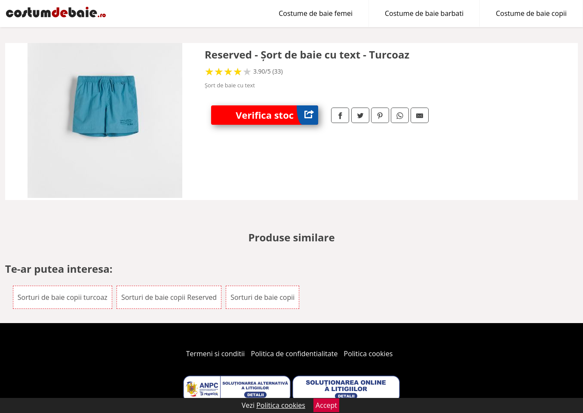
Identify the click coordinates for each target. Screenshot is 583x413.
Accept (326, 405)
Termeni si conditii (215, 353)
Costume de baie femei (316, 13)
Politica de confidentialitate (294, 353)
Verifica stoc (277, 115)
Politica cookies (368, 353)
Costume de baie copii (531, 13)
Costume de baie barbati (424, 13)
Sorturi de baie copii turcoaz (62, 297)
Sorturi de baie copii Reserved (169, 297)
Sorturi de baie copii (262, 297)
